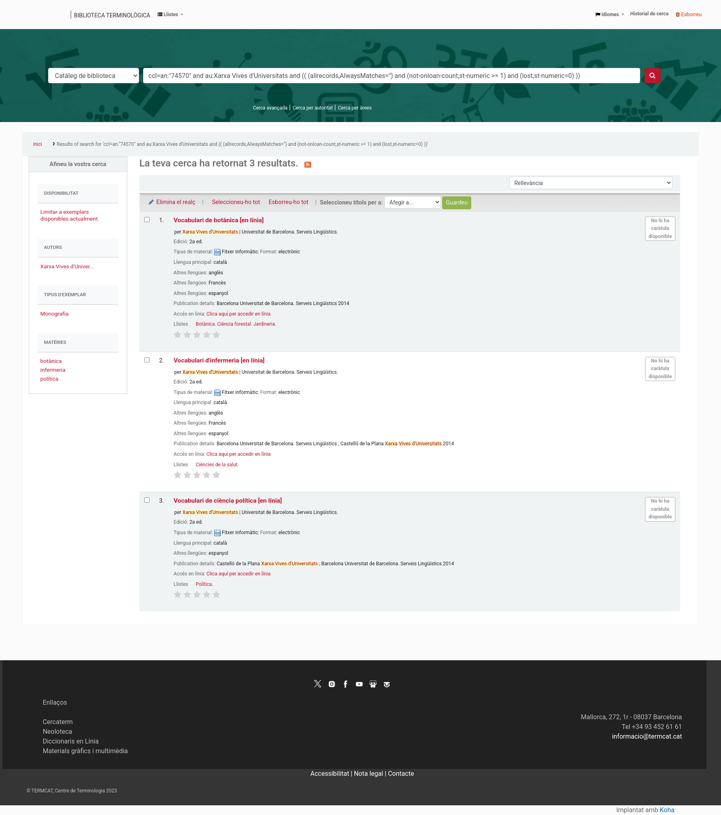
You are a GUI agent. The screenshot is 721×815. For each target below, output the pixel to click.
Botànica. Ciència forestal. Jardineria (235, 324)
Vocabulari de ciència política (228, 500)
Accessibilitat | (332, 773)
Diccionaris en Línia (71, 741)
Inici (37, 144)
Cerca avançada (270, 108)
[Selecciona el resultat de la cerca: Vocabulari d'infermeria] (147, 359)
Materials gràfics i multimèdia (85, 751)
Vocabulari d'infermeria (219, 360)
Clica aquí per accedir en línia (239, 314)
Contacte (401, 773)
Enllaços (55, 702)
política (49, 378)
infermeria (52, 369)
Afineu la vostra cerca (78, 164)
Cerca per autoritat (313, 108)
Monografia (54, 313)
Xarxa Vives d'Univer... (67, 266)
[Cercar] (652, 75)
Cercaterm (58, 722)
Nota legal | (371, 773)
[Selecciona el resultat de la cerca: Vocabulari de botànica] (147, 219)
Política (204, 584)
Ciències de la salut (216, 465)
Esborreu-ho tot (288, 202)
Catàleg (31, 14)
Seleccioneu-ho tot (236, 202)
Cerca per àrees (354, 108)
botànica (51, 361)
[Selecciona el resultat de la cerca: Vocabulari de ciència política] (147, 500)
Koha (667, 810)
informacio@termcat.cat (647, 736)
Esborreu (689, 14)
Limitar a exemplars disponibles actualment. (69, 215)
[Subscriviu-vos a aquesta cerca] (307, 164)
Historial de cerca (649, 14)
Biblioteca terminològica (112, 15)
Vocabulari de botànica (219, 220)
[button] (170, 14)
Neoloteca (57, 731)
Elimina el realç (172, 202)
